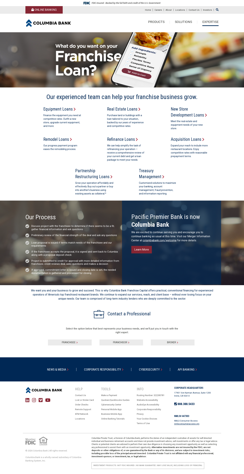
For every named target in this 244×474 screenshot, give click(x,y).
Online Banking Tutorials (113, 418)
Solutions (183, 22)
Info (140, 389)
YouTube (47, 400)
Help (79, 389)
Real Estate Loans (122, 109)
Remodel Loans (56, 139)
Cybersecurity (149, 369)
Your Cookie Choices (147, 418)
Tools (105, 389)
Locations (180, 10)
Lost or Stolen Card (84, 400)
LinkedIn (27, 400)
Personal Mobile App (111, 409)
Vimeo (41, 400)
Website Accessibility (147, 400)
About (169, 10)
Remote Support (83, 409)
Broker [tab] (171, 342)
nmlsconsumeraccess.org (186, 424)
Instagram (34, 400)
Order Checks (81, 404)
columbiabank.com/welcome (160, 240)
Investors (207, 10)
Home (148, 10)
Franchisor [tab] (120, 342)
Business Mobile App (111, 414)
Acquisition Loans (186, 139)
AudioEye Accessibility (148, 404)
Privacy (140, 414)
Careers (158, 10)
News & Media (56, 369)
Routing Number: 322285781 (150, 395)
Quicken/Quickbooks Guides (115, 400)
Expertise (210, 22)
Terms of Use (143, 423)
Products (156, 22)
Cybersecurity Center (111, 404)
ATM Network (81, 414)
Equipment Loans (58, 109)
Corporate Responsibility (102, 369)
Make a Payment (109, 395)
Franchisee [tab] (69, 342)
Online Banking (44, 9)
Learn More (141, 249)
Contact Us (194, 10)
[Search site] (217, 9)
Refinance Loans (121, 139)
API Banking (186, 369)
